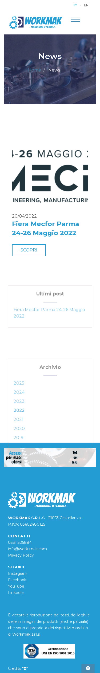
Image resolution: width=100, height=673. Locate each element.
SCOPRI (29, 250)
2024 (19, 405)
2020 (19, 442)
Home (34, 70)
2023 (19, 415)
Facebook (17, 579)
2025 (19, 396)
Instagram (17, 573)
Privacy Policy (21, 555)
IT (75, 5)
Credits (18, 668)
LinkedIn (16, 592)
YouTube (16, 586)
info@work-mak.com (27, 548)
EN (86, 5)
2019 (18, 451)
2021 (18, 433)
